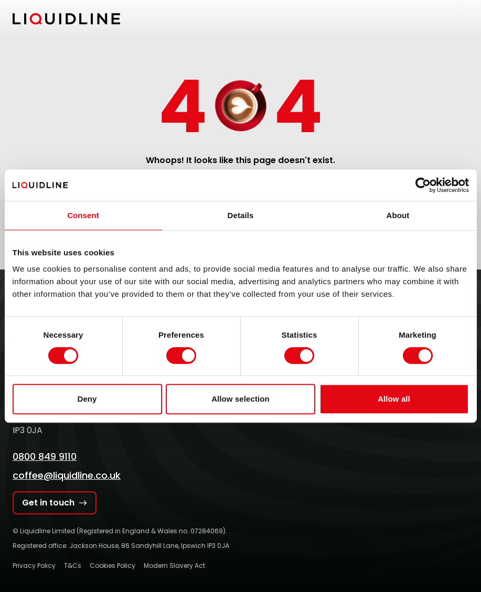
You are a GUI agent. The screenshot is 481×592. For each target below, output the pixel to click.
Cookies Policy (112, 565)
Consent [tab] (83, 215)
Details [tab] (241, 215)
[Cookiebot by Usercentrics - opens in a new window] (423, 185)
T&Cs (72, 565)
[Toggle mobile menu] (462, 19)
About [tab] (398, 215)
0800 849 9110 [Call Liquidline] (45, 456)
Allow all (394, 398)
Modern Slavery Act (174, 565)
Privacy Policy (34, 565)
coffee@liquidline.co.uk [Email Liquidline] (67, 475)
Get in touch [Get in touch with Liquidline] (54, 503)
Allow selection (240, 398)
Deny (87, 398)
